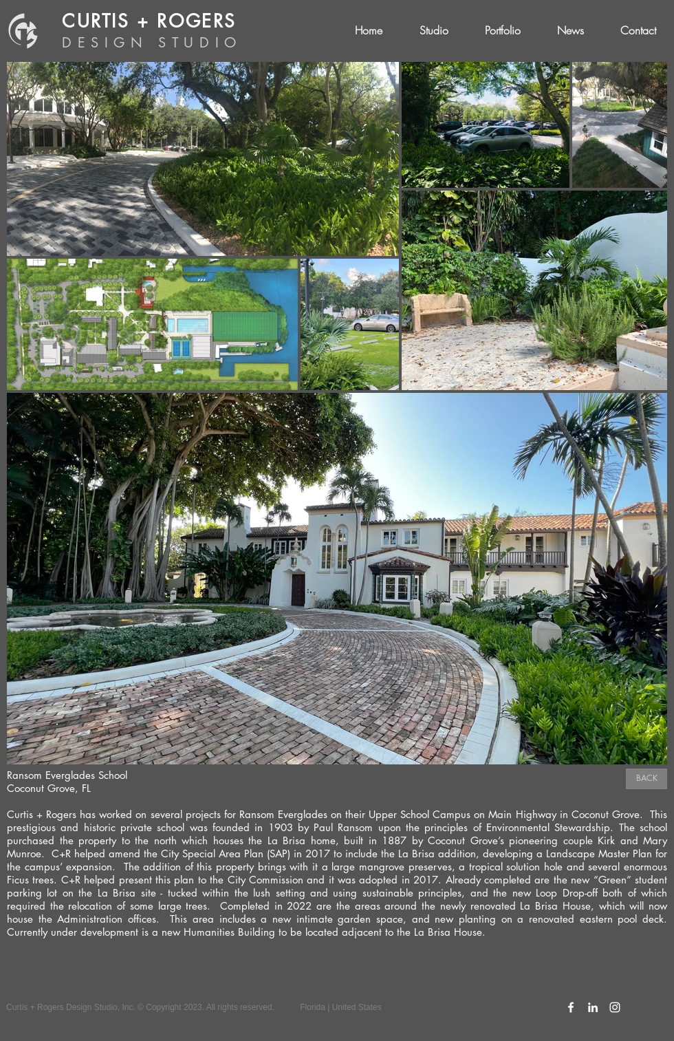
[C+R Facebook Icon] (571, 1007)
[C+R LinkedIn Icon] (593, 1007)
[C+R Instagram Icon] (615, 1007)
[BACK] (646, 779)
